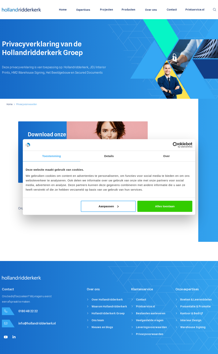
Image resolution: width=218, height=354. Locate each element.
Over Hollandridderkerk (107, 299)
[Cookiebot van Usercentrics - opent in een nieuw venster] (175, 145)
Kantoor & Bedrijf (191, 313)
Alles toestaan (165, 206)
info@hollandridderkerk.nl (37, 323)
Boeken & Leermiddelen (196, 299)
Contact (141, 299)
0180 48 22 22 (28, 311)
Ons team (98, 320)
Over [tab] (166, 156)
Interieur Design (190, 320)
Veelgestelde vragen (149, 320)
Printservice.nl (145, 306)
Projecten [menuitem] (106, 9)
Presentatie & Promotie (195, 306)
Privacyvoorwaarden (149, 334)
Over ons (151, 9)
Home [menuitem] (63, 9)
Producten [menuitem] (128, 9)
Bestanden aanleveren (150, 313)
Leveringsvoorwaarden (151, 327)
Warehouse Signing (193, 327)
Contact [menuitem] (172, 9)
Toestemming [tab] (51, 156)
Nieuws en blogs (102, 327)
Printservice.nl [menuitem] (194, 9)
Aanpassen (109, 206)
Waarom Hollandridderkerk (109, 306)
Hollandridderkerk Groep (108, 313)
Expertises (83, 9)
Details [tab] (109, 156)
